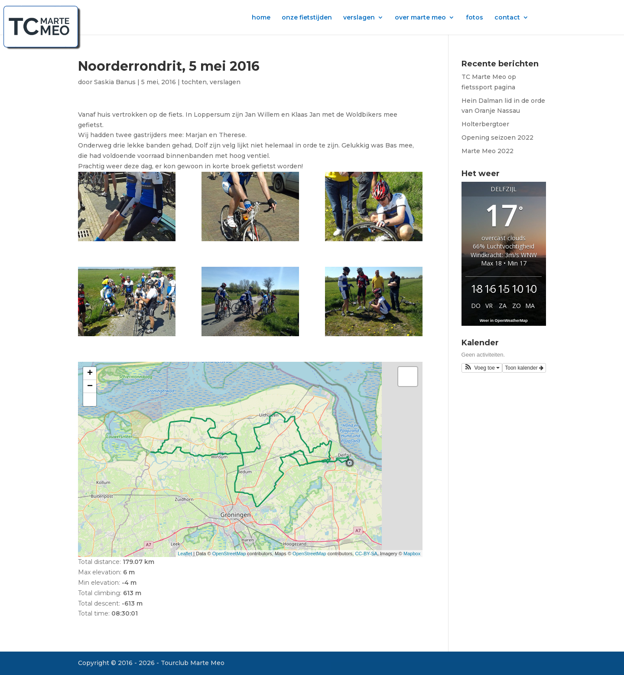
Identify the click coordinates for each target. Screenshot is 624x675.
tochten (194, 82)
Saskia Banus (115, 82)
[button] (482, 368)
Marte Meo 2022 (488, 151)
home (261, 17)
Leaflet (185, 553)
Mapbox (411, 553)
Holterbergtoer (485, 124)
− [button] (90, 386)
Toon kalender (524, 368)
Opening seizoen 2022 (497, 137)
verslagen (359, 17)
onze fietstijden (307, 17)
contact (507, 17)
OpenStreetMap (229, 553)
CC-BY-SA (366, 553)
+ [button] (90, 373)
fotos (474, 17)
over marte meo (420, 17)
